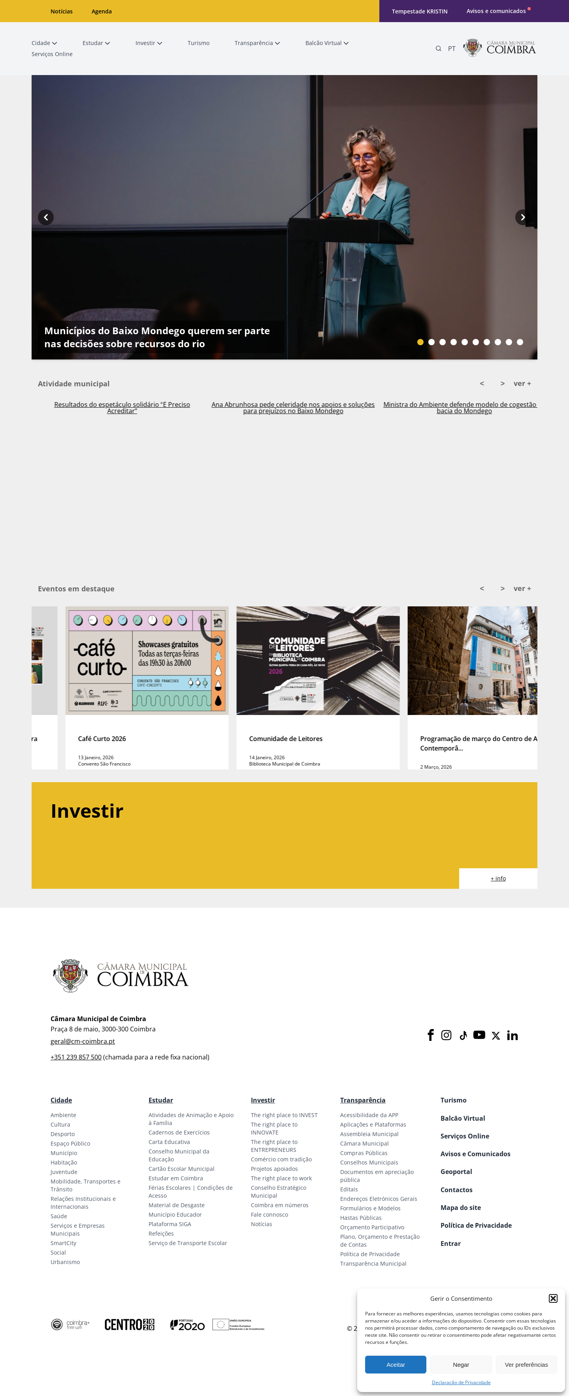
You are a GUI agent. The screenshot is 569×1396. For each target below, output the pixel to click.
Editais (349, 1189)
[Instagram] (446, 1035)
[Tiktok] (463, 1036)
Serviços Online (465, 1136)
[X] (496, 1036)
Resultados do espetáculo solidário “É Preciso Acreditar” (292, 407)
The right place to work (281, 1178)
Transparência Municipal (373, 1263)
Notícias (62, 11)
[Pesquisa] (438, 48)
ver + (522, 383)
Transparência (363, 1100)
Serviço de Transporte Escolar (188, 1243)
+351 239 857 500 (76, 1057)
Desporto (63, 1134)
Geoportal (456, 1171)
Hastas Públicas (361, 1217)
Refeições (161, 1233)
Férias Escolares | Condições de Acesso (191, 1191)
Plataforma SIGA (170, 1224)
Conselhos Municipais (369, 1162)
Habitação (64, 1162)
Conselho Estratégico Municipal (278, 1191)
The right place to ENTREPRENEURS (274, 1145)
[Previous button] (46, 217)
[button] (553, 1298)
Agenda (102, 11)
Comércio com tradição (281, 1159)
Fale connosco (269, 1214)
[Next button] (523, 217)
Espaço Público (70, 1143)
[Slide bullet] (420, 342)
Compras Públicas (364, 1153)
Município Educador (175, 1214)
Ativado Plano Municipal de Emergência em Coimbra (121, 405)
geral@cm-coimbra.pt (83, 1041)
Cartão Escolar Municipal (182, 1168)
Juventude (64, 1172)
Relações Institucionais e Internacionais (83, 1202)
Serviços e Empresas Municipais (78, 1229)
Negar (461, 1364)
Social (58, 1252)
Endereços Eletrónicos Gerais (378, 1198)
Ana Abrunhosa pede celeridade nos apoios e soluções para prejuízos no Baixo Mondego (463, 407)
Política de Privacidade (370, 1254)
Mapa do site (461, 1207)
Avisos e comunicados (496, 11)
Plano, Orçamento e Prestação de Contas (380, 1240)
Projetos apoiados (274, 1168)
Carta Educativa (169, 1142)
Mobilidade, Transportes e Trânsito (86, 1185)
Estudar (161, 1100)
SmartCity (63, 1243)
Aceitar (395, 1364)
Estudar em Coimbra (176, 1178)
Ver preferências (526, 1364)
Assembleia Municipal (369, 1134)
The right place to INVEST (284, 1115)
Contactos (457, 1189)
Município (64, 1153)
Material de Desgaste (177, 1205)
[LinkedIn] (512, 1035)
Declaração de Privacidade (461, 1382)
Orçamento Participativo (372, 1227)
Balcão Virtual (463, 1118)
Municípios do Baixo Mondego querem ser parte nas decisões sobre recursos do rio (157, 337)
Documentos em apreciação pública (377, 1175)
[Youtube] (479, 1035)
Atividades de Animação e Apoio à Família (191, 1119)
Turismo (454, 1100)
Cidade (61, 1100)
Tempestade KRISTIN (420, 11)
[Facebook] (431, 1035)
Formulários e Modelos (370, 1208)
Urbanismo (65, 1262)
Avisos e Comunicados (476, 1154)
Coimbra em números (280, 1205)
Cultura (60, 1124)
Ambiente (63, 1115)
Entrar (451, 1243)
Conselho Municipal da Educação (179, 1155)
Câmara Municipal (364, 1143)
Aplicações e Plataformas (373, 1124)
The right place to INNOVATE (274, 1128)
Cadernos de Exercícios (179, 1132)
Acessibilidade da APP (369, 1115)
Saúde (59, 1216)
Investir (263, 1100)
